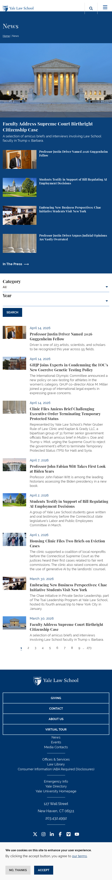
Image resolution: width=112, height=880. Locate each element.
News (15, 36)
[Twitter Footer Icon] (35, 834)
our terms (79, 856)
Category (12, 282)
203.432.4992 (56, 818)
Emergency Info (56, 781)
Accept (43, 870)
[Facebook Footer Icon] (60, 834)
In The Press (12, 264)
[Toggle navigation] (105, 7)
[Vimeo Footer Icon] (68, 834)
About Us (56, 719)
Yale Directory (56, 786)
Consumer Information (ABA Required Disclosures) (56, 769)
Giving (56, 698)
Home (6, 36)
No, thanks (18, 870)
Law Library (56, 764)
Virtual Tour (56, 729)
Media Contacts (56, 747)
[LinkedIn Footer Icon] (52, 834)
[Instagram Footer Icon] (43, 834)
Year (7, 296)
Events (56, 742)
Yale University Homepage (56, 791)
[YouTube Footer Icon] (77, 834)
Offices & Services (56, 759)
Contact (56, 708)
